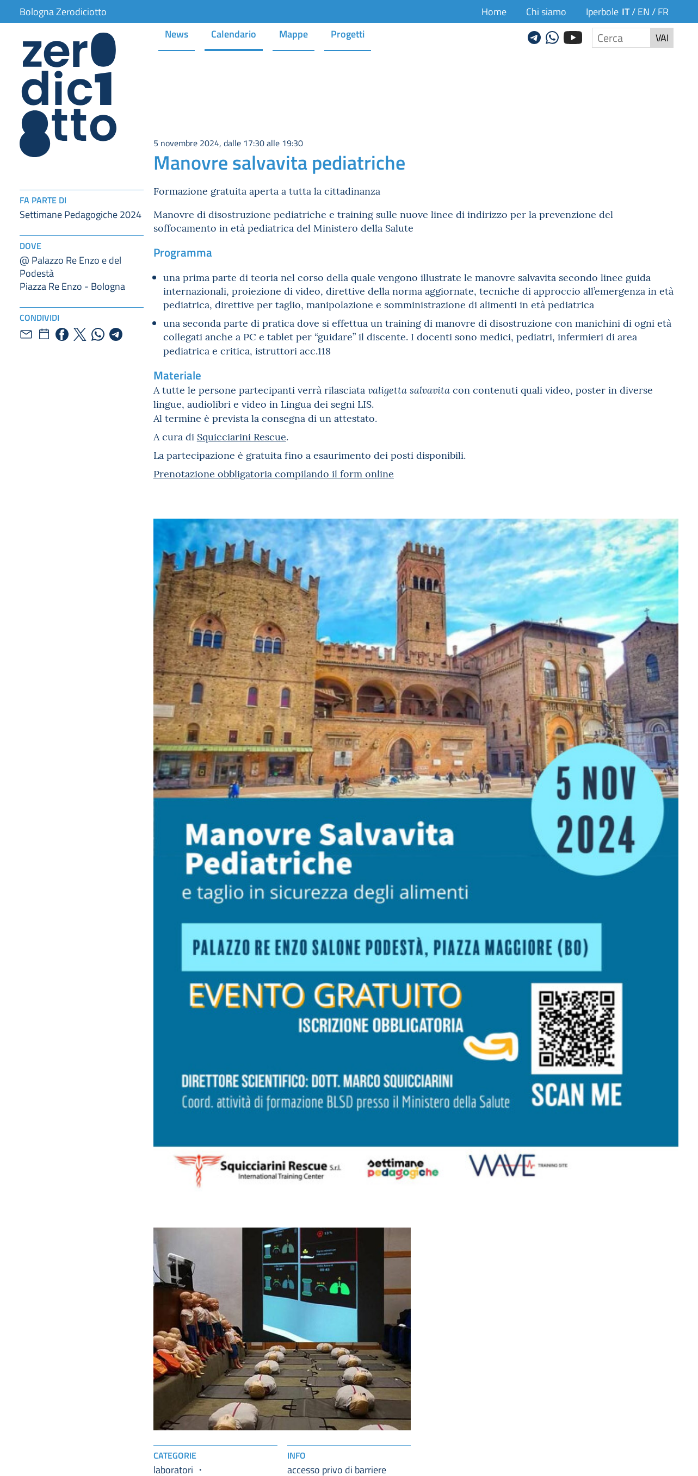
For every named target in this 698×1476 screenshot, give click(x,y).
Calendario (233, 33)
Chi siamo (546, 11)
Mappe (293, 33)
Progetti (348, 33)
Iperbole (602, 11)
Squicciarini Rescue (241, 436)
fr (663, 11)
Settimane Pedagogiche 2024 (80, 214)
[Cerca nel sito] (621, 38)
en (644, 11)
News (176, 33)
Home (493, 11)
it (625, 11)
